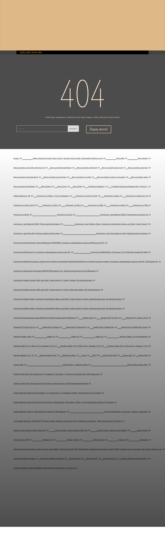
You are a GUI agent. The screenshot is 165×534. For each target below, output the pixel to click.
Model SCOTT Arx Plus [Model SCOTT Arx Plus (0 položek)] (111, 318)
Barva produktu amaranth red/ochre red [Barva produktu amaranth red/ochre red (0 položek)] (31, 168)
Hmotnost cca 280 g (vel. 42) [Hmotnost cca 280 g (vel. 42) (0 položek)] (138, 196)
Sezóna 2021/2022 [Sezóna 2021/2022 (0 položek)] (111, 355)
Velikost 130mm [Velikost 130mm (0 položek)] (74, 440)
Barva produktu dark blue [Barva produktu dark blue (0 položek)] (139, 168)
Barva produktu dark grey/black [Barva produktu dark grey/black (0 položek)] (27, 177)
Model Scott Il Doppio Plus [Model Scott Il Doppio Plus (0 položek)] (77, 327)
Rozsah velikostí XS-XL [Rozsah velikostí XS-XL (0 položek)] (49, 355)
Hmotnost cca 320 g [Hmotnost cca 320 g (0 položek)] (52, 205)
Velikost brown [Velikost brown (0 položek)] (100, 440)
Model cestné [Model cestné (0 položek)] (89, 318)
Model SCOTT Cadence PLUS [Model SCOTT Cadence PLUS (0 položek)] (138, 318)
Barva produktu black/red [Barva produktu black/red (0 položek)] (88, 168)
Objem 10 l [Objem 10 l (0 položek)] (52, 336)
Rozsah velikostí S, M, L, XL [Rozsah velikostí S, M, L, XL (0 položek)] (25, 355)
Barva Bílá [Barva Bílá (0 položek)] (121, 158)
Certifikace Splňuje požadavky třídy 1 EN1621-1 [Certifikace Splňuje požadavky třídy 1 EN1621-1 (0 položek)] (131, 186)
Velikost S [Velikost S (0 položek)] (123, 440)
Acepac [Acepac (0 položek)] (18, 158)
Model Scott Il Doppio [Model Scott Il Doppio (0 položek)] (52, 327)
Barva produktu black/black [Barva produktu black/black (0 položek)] (62, 168)
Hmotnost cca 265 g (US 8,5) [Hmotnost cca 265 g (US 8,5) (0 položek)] (88, 196)
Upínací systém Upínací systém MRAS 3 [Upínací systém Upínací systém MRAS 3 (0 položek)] (113, 430)
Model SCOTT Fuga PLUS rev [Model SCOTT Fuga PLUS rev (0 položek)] (26, 327)
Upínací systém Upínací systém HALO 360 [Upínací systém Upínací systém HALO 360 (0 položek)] (72, 430)
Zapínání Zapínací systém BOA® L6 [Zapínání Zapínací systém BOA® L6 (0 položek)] (135, 458)
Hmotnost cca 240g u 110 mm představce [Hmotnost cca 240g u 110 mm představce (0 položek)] (54, 196)
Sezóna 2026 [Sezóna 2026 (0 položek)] (20, 365)
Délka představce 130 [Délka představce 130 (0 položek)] (23, 196)
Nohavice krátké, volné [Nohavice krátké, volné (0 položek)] (24, 336)
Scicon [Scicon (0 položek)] (85, 355)
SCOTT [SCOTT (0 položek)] (96, 355)
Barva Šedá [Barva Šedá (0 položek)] (79, 186)
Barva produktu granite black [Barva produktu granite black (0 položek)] (56, 177)
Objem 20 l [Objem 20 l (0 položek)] (100, 336)
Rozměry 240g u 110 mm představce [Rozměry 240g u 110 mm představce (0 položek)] (135, 336)
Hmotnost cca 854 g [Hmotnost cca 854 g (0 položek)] (23, 214)
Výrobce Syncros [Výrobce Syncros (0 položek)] (111, 458)
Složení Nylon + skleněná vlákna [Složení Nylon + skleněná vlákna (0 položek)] (76, 365)
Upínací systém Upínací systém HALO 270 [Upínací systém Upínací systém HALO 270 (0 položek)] (31, 430)
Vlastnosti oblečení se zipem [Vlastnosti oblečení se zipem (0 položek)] (26, 458)
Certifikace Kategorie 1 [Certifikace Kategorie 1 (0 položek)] (98, 186)
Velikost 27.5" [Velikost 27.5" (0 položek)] (49, 440)
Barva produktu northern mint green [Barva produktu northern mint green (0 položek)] (112, 177)
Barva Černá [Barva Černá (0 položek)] (63, 186)
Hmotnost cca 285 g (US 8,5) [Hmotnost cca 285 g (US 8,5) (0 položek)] (26, 205)
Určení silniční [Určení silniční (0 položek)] (144, 430)
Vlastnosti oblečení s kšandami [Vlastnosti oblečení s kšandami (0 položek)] (54, 458)
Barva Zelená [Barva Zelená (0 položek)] (47, 186)
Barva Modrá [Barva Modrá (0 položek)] (144, 158)
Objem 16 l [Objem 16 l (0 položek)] (76, 336)
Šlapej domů (99, 129)
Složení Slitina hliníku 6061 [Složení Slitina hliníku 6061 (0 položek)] (139, 365)
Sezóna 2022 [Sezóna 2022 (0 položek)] (129, 355)
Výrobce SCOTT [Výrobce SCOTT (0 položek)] (93, 458)
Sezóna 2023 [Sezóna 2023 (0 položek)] (144, 355)
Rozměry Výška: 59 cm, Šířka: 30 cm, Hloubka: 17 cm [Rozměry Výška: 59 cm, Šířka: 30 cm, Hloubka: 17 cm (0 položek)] (128, 346)
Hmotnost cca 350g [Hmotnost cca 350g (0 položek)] (97, 205)
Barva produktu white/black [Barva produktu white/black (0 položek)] (26, 186)
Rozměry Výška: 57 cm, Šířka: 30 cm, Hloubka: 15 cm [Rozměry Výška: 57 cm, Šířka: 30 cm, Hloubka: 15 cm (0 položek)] (82, 346)
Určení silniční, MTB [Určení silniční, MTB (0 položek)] (22, 440)
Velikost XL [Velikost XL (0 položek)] (144, 440)
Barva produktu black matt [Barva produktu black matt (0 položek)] (114, 168)
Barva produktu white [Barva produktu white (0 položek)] (141, 177)
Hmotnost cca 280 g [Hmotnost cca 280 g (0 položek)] (113, 196)
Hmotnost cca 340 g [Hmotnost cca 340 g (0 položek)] (74, 205)
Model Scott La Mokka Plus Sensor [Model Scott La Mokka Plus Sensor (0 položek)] (136, 327)
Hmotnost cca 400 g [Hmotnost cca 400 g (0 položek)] (119, 205)
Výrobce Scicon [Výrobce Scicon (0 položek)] (76, 458)
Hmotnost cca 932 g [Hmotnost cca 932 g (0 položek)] (66, 214)
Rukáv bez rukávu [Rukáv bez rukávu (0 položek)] (70, 355)
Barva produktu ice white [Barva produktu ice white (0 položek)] (83, 177)
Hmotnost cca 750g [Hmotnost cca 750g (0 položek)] (142, 205)
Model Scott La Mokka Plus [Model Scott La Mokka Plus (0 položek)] (105, 327)
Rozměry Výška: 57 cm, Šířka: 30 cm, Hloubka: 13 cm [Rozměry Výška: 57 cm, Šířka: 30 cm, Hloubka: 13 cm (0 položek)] (35, 346)
